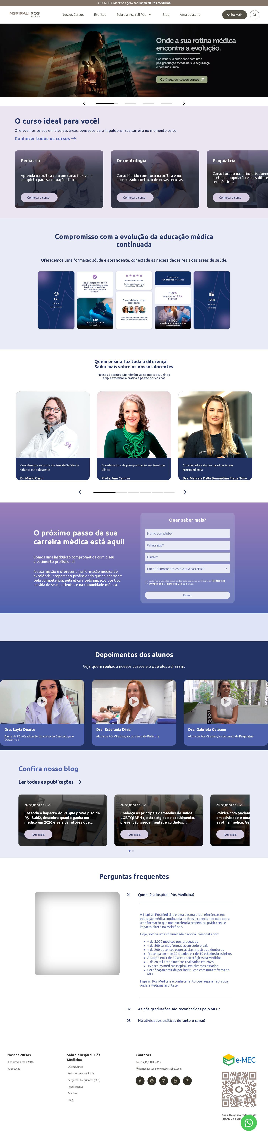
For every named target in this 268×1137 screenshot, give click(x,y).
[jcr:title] (187, 533)
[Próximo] (184, 103)
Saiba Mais (234, 15)
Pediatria (30, 160)
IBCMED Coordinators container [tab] (104, 492)
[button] (129, 851)
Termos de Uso (173, 584)
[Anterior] (84, 103)
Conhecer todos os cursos (42, 138)
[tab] (107, 103)
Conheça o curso (38, 197)
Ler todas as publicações (46, 782)
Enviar (187, 595)
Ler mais (38, 834)
